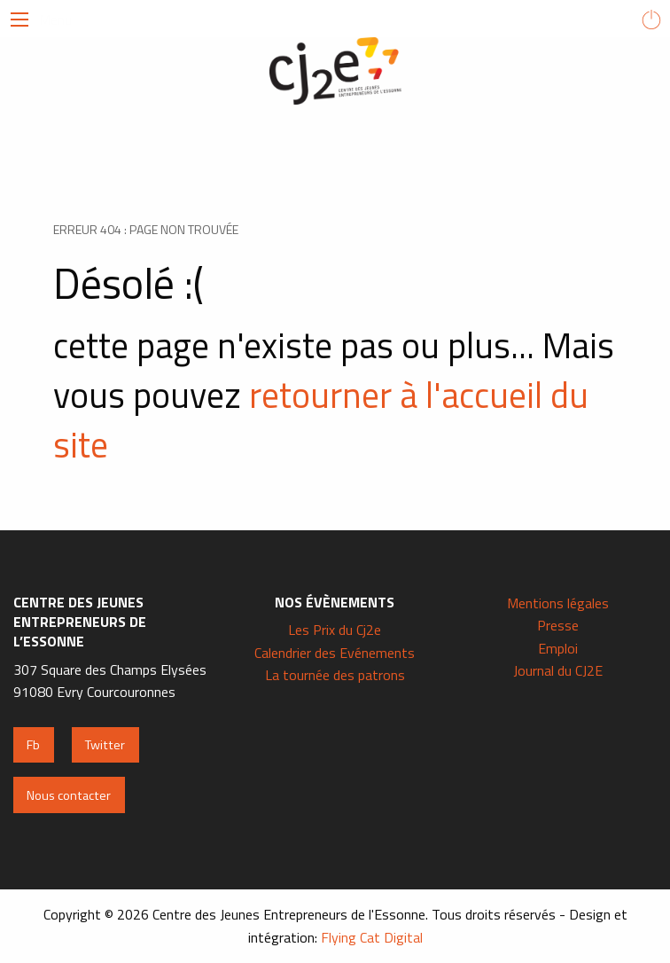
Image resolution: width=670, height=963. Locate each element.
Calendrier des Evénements (334, 652)
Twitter (105, 745)
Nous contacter (69, 795)
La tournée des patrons (335, 674)
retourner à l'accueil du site (320, 420)
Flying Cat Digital (372, 937)
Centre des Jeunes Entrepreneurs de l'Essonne (335, 71)
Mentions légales (558, 603)
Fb (33, 745)
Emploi (558, 648)
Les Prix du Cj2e (334, 629)
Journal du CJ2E (558, 670)
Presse (558, 625)
